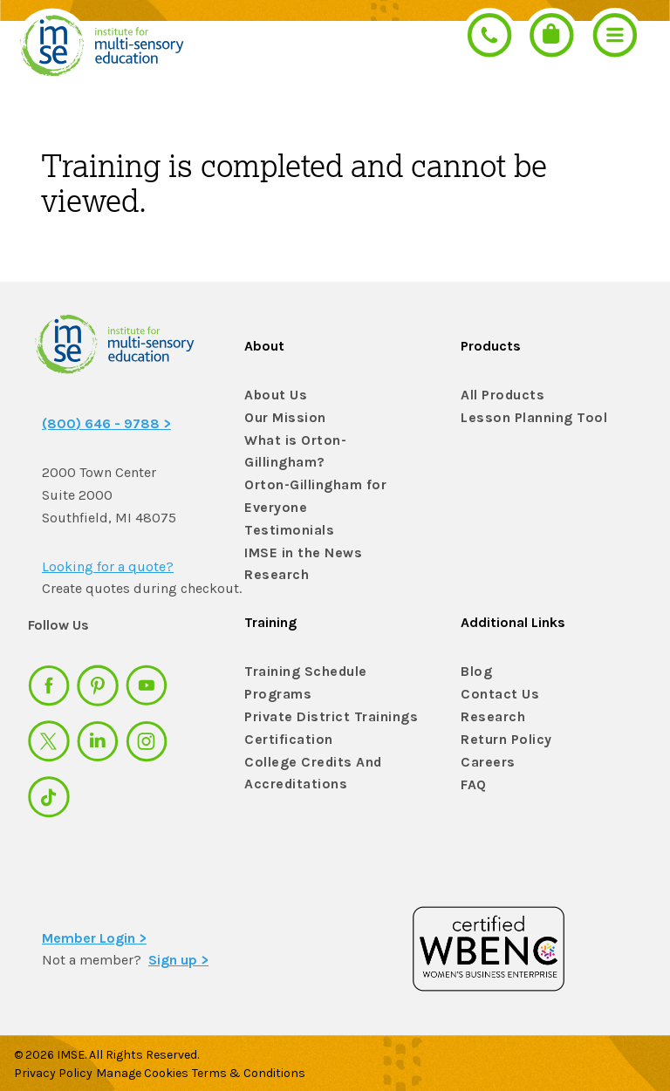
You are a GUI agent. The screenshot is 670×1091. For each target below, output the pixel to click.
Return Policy (502, 736)
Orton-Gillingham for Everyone (308, 470)
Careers (485, 759)
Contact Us (495, 691)
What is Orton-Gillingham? (325, 440)
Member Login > (94, 931)
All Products (498, 395)
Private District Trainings (320, 713)
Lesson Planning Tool (525, 418)
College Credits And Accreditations (303, 766)
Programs (274, 691)
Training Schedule (298, 668)
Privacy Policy (53, 1066)
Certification (282, 736)
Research (273, 548)
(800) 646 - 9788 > (106, 423)
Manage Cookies (153, 1066)
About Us (271, 395)
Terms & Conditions (271, 1066)
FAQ (472, 781)
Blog (474, 668)
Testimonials (283, 502)
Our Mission (281, 418)
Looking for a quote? (108, 566)
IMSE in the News (295, 525)
